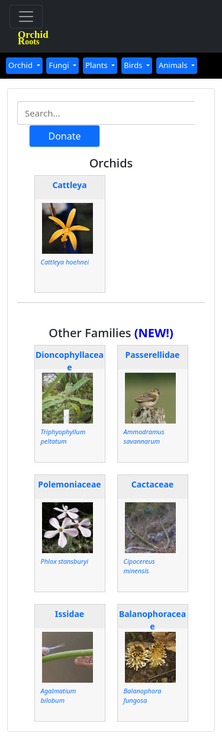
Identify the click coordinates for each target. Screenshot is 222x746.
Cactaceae (152, 484)
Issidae (69, 613)
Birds (134, 65)
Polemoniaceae (69, 484)
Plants (97, 65)
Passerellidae (153, 354)
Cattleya (69, 184)
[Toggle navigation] (26, 16)
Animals (174, 65)
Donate (64, 136)
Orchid (21, 65)
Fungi (60, 65)
